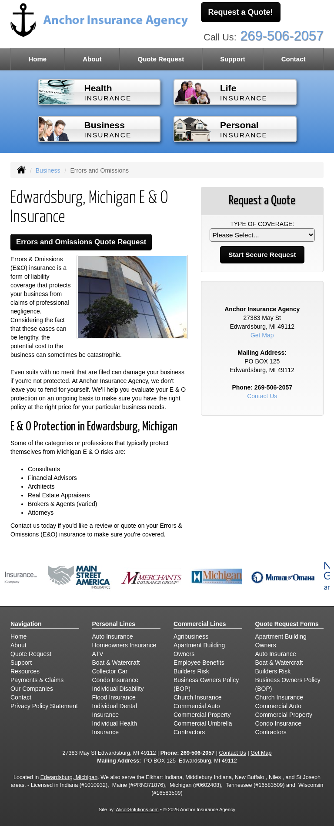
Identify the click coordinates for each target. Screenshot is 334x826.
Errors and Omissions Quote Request (81, 242)
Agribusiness (191, 636)
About (92, 59)
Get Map (262, 335)
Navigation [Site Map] (26, 623)
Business (48, 170)
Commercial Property (202, 714)
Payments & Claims (36, 679)
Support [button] (232, 59)
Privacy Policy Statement (44, 706)
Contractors (189, 732)
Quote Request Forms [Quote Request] (287, 623)
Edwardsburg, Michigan (69, 777)
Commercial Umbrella (203, 723)
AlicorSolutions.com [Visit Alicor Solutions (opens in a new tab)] (137, 809)
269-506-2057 (282, 35)
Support (21, 662)
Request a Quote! (240, 12)
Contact (293, 59)
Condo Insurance (115, 679)
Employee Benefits (199, 662)
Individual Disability (118, 688)
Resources (25, 671)
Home (37, 59)
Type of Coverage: (262, 223)
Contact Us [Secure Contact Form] (262, 396)
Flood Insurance (114, 697)
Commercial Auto (197, 706)
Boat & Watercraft (116, 662)
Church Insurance (198, 697)
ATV (98, 653)
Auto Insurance (112, 636)
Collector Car (110, 671)
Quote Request (30, 653)
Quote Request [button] (160, 59)
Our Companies (31, 688)
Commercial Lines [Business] (200, 623)
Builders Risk (191, 671)
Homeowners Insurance (124, 645)
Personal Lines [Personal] (114, 623)
